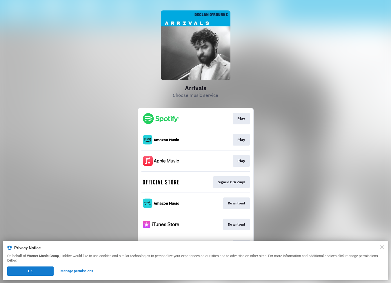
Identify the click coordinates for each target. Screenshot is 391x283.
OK (30, 271)
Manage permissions (77, 271)
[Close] (382, 247)
